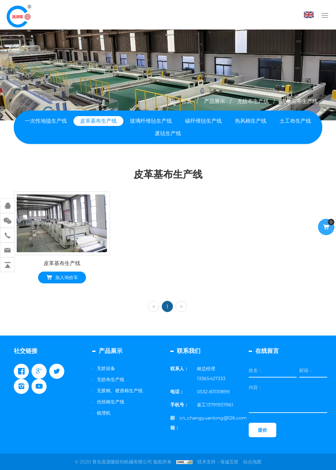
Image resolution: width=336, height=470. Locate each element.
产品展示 (214, 101)
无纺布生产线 (253, 101)
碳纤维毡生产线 (203, 121)
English (310, 14)
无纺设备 (106, 368)
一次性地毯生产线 (46, 121)
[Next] (181, 316)
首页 (186, 101)
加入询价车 (66, 278)
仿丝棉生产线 (110, 402)
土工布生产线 (295, 121)
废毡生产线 (168, 133)
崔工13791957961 (215, 405)
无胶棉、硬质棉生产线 (120, 391)
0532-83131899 (213, 392)
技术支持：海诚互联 (218, 462)
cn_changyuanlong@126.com (213, 418)
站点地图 (252, 462)
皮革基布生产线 (299, 101)
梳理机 (104, 413)
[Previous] (153, 316)
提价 (262, 430)
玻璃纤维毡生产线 (151, 121)
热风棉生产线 (250, 121)
